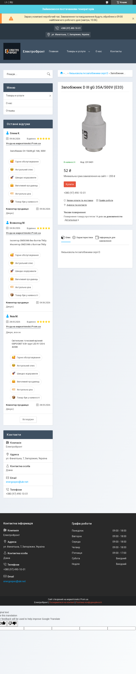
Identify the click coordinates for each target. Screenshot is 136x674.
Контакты (116, 51)
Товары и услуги (76, 51)
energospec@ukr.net (17, 482)
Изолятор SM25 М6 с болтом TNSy (28, 244)
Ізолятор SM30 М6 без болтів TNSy (28, 240)
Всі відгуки (28, 419)
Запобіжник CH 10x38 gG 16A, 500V (28, 151)
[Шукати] (49, 74)
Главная (53, 51)
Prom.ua (84, 599)
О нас (99, 51)
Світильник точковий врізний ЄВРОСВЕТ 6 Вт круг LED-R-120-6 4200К (28, 343)
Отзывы (10, 110)
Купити (70, 184)
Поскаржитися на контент (61, 602)
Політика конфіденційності (89, 602)
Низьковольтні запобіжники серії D (88, 73)
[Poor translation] (12, 624)
